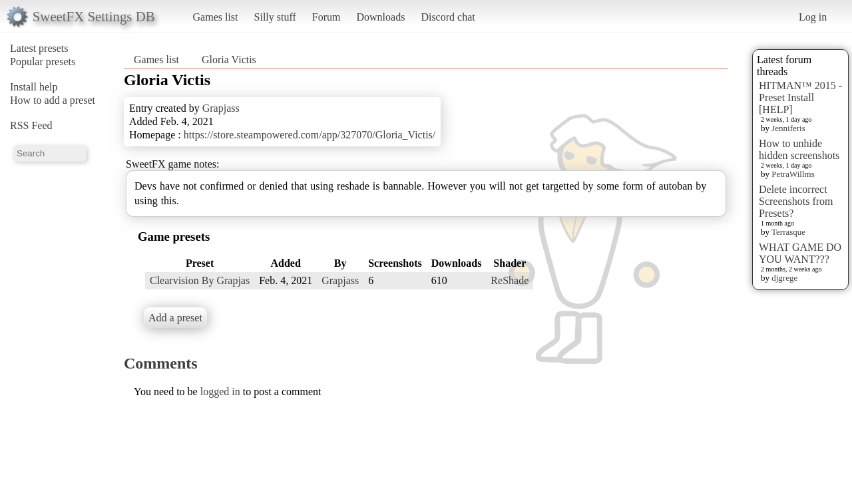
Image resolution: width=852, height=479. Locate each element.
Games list (215, 17)
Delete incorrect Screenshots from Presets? (796, 201)
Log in (813, 17)
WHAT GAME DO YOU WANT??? (800, 253)
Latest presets (39, 48)
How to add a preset (52, 100)
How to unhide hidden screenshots (799, 149)
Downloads (380, 17)
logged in (220, 391)
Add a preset (175, 317)
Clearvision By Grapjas (200, 280)
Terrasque (788, 232)
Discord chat (448, 17)
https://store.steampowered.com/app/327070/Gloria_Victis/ (310, 134)
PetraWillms (792, 174)
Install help (34, 86)
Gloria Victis (229, 59)
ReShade (510, 280)
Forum (326, 17)
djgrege (784, 278)
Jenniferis (788, 128)
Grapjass (221, 108)
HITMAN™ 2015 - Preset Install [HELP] (800, 97)
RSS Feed (31, 125)
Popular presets (42, 61)
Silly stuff (275, 17)
